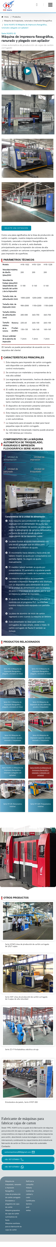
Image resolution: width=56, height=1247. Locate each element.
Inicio (5, 17)
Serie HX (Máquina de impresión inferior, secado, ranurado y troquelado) (12, 737)
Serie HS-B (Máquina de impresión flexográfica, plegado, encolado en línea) (40, 671)
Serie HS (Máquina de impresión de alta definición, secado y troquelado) (40, 704)
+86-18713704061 (14, 1159)
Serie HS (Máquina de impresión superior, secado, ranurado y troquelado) (40, 737)
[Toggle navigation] (50, 5)
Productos (16, 17)
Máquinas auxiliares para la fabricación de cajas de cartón (13, 1226)
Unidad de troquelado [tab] (37, 470)
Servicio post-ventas (29, 1207)
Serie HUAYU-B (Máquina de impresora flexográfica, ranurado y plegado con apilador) (40, 771)
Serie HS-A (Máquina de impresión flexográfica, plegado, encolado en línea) (12, 671)
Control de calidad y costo (30, 1194)
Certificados (30, 1201)
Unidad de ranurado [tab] (11, 470)
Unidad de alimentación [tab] (11, 458)
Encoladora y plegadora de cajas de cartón (12, 1204)
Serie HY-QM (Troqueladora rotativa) (40, 805)
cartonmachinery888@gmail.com (20, 1152)
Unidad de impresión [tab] (37, 458)
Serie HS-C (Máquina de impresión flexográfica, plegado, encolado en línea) (12, 704)
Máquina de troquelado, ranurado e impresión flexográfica (28, 21)
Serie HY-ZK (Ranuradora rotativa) (12, 805)
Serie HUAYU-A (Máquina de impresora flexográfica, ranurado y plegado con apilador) (12, 771)
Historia (29, 1188)
